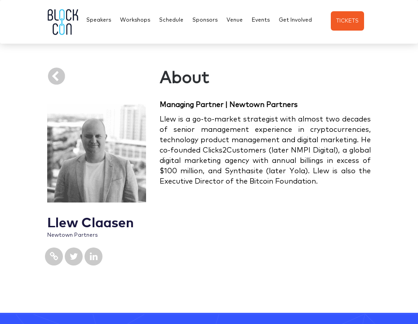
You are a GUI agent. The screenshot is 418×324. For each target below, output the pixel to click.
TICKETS (347, 20)
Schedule (171, 19)
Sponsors (205, 19)
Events (261, 19)
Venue (235, 19)
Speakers (98, 19)
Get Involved (295, 19)
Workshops (135, 19)
